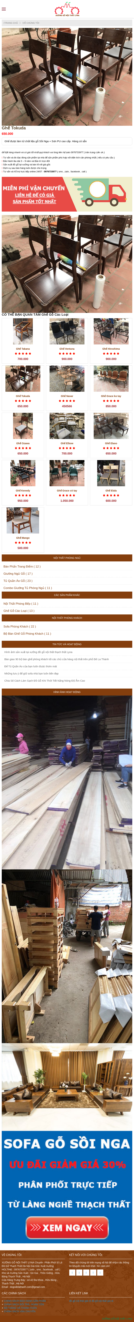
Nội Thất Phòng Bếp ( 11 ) (20, 603)
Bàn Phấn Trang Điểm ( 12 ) (22, 566)
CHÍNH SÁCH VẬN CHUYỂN (19, 1311)
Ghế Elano (111, 443)
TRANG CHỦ (10, 23)
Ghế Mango (22, 537)
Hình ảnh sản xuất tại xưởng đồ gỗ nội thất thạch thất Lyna (38, 652)
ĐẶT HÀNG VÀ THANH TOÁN (20, 1307)
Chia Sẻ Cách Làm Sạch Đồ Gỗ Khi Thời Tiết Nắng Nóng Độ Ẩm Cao (44, 680)
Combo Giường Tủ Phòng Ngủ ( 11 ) (27, 588)
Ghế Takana (23, 348)
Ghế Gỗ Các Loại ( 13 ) (18, 611)
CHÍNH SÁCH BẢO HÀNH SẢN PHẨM (25, 1301)
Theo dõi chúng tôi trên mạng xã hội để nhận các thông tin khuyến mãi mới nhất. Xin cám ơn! (99, 1264)
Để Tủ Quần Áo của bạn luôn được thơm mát (30, 666)
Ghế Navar (67, 396)
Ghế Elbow (67, 443)
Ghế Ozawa (22, 443)
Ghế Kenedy (23, 490)
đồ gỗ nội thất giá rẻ (80, 1301)
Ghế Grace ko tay (111, 396)
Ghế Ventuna (67, 348)
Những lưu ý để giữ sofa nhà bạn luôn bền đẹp (31, 673)
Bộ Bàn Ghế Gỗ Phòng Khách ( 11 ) (27, 633)
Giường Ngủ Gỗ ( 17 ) (18, 573)
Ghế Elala (111, 490)
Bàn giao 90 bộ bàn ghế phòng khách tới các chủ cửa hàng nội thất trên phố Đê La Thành (56, 659)
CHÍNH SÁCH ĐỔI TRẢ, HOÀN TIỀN (24, 1304)
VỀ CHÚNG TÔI (30, 23)
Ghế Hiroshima (111, 348)
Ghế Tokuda (23, 396)
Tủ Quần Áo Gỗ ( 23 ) (17, 581)
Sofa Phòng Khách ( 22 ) (19, 626)
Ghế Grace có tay (67, 490)
